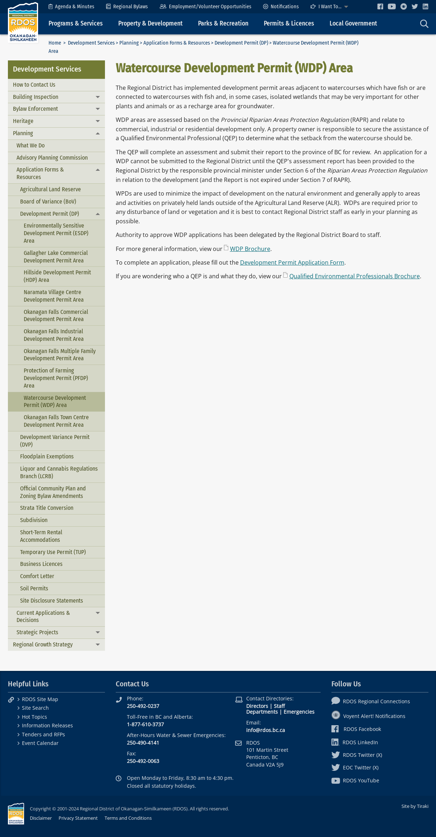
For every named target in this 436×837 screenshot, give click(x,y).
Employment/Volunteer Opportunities (205, 7)
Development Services (91, 43)
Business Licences (41, 564)
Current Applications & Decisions (43, 616)
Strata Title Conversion (46, 507)
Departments (262, 711)
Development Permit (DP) (241, 43)
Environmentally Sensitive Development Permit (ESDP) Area (56, 233)
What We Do (31, 145)
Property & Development (150, 23)
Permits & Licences (289, 23)
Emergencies (299, 711)
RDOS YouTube (355, 780)
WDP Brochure (250, 249)
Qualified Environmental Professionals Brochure (354, 276)
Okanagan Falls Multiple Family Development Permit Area (60, 355)
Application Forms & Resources (176, 43)
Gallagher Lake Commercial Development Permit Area (56, 257)
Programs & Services (76, 23)
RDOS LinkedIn (354, 742)
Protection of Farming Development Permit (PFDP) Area (56, 378)
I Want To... (326, 7)
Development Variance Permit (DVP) (55, 441)
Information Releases (47, 725)
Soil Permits (34, 588)
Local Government (353, 23)
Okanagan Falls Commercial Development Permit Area (56, 315)
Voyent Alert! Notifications (368, 716)
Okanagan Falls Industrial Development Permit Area (54, 335)
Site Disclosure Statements (51, 600)
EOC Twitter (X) (354, 767)
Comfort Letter (37, 576)
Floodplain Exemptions (47, 456)
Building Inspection (35, 96)
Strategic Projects (37, 632)
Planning (129, 43)
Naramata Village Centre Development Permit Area (54, 296)
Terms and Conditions (128, 818)
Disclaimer (41, 818)
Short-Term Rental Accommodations (41, 536)
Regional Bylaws (127, 7)
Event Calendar (40, 743)
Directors (257, 706)
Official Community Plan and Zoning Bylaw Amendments (53, 492)
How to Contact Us (34, 84)
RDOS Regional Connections (370, 701)
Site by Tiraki (414, 806)
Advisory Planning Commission (52, 157)
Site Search (35, 707)
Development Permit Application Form (292, 262)
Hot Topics (34, 716)
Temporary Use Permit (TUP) (53, 552)
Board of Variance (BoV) (48, 201)
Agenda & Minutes (71, 7)
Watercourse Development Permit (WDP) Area (55, 401)
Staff (279, 706)
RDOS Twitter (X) (356, 754)
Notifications (281, 7)
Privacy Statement (78, 818)
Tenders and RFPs (43, 734)
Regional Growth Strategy (43, 644)
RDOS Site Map (40, 699)
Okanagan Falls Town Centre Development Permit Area (56, 421)
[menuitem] (71, 6)
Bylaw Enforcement (35, 108)
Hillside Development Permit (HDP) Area (57, 276)
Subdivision (33, 520)
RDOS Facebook (356, 729)
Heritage (23, 121)
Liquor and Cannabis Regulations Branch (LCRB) (59, 472)
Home (55, 43)
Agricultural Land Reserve (50, 189)
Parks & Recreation (223, 23)
